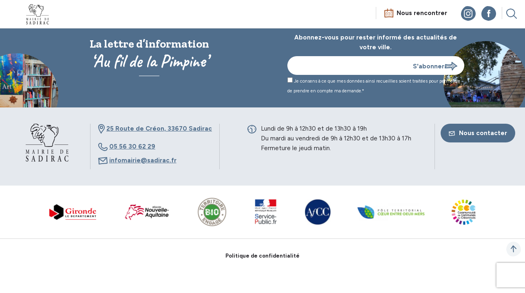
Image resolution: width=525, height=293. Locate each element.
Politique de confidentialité (262, 256)
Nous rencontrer (422, 13)
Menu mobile (14, 15)
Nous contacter (478, 133)
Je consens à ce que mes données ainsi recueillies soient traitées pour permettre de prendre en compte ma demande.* (373, 85)
